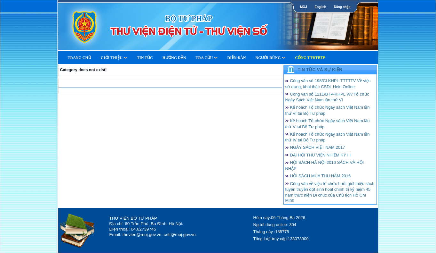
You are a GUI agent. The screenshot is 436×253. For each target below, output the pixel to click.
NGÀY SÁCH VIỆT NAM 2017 (317, 147)
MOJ (303, 7)
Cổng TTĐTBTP (310, 57)
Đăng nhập (342, 7)
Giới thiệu (114, 57)
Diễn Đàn (236, 57)
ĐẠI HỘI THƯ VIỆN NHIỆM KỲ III (320, 155)
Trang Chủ (79, 57)
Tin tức (145, 57)
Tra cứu (206, 57)
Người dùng (270, 57)
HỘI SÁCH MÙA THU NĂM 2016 (320, 175)
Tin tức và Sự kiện (320, 69)
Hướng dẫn (174, 57)
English (320, 7)
